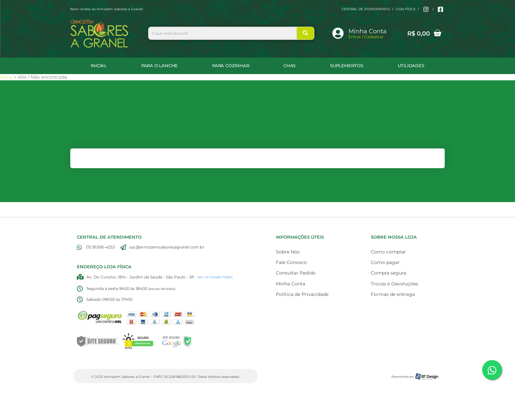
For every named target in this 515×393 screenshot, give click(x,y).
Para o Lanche (159, 65)
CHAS (289, 65)
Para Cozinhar (230, 65)
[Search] (305, 33)
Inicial (99, 65)
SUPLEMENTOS (346, 65)
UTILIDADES (411, 65)
